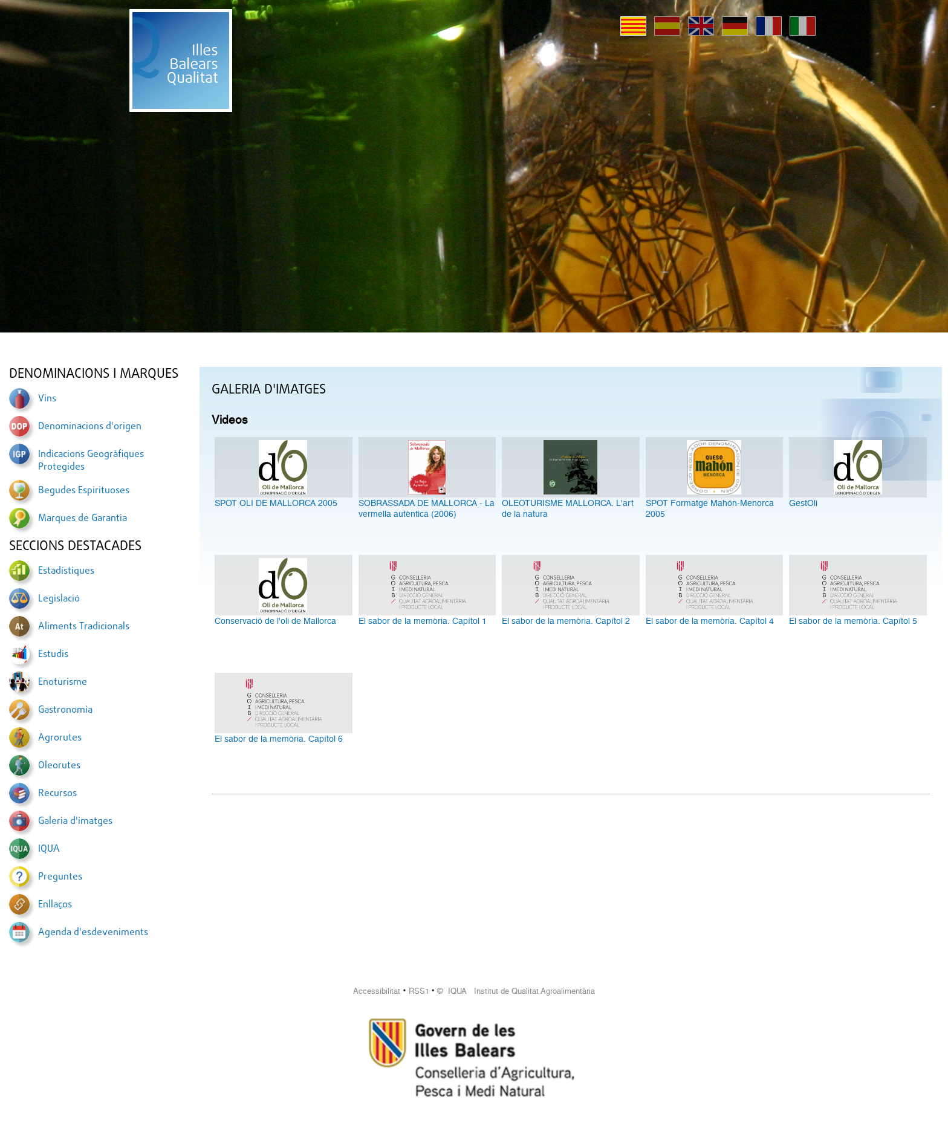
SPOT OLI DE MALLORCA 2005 (276, 503)
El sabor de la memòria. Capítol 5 (853, 621)
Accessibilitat (376, 991)
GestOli (803, 503)
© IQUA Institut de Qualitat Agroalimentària (516, 991)
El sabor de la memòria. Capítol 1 (423, 621)
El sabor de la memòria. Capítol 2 (566, 621)
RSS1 (419, 991)
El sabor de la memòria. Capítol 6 (279, 739)
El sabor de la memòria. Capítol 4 (710, 621)
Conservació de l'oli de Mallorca (275, 621)
